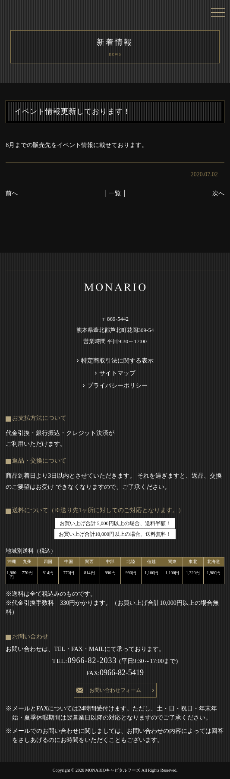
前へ (12, 193)
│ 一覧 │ (115, 193)
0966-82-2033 (85, 660)
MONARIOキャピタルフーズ (113, 770)
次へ (218, 193)
